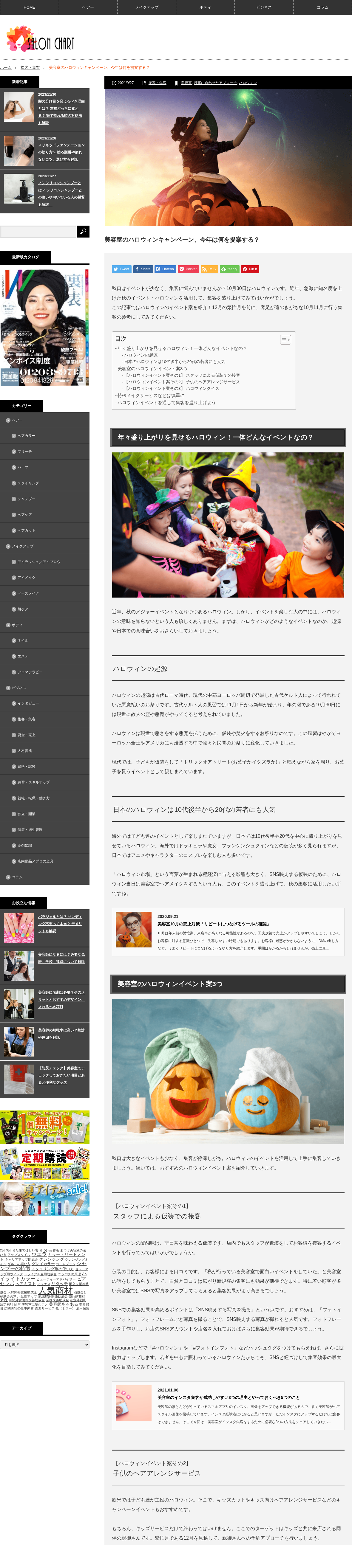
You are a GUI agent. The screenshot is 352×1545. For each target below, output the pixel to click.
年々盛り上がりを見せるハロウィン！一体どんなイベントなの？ (182, 348)
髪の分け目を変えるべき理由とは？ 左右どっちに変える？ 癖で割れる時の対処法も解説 (61, 112)
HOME (29, 7)
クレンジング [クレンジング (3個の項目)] (51, 1259)
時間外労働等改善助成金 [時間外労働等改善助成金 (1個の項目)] (27, 1300)
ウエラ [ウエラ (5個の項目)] (39, 1254)
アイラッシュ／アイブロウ (39, 562)
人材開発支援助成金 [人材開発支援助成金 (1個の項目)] (22, 1292)
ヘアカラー (26, 436)
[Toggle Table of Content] (283, 340)
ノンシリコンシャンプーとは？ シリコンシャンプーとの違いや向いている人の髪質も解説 (61, 193)
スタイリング (28, 483)
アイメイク (26, 578)
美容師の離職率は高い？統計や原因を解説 (61, 1034)
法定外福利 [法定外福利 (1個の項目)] (78, 1300)
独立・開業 (26, 814)
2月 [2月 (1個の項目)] (2, 1250)
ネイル (23, 640)
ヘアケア (25, 515)
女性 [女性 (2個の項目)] (4, 1300)
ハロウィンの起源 (141, 355)
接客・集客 (30, 67)
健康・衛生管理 (30, 830)
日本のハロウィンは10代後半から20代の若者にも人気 (174, 361)
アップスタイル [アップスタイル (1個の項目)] (18, 1254)
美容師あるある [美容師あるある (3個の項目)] (63, 1304)
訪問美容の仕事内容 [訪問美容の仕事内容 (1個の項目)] (19, 1308)
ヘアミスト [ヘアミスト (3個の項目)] (25, 1283)
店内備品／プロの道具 (35, 861)
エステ (23, 656)
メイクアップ (146, 7)
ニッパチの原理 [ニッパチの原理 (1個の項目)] (69, 1274)
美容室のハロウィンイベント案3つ (152, 368)
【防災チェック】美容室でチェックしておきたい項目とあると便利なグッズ (61, 1075)
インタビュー (28, 703)
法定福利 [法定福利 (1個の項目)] (6, 1304)
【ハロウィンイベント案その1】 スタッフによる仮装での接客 (182, 375)
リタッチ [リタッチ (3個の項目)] (59, 1283)
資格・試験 (26, 766)
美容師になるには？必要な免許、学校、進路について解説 (61, 958)
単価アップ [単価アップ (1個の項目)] (29, 1296)
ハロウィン (248, 82)
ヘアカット (26, 530)
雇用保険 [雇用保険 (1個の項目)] (82, 1308)
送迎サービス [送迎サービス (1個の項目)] (45, 1308)
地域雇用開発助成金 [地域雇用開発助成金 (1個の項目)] (53, 1296)
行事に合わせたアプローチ (215, 82)
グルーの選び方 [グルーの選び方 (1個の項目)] (18, 1264)
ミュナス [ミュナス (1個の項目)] (43, 1284)
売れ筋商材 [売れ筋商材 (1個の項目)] (77, 1296)
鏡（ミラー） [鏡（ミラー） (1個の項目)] (65, 1308)
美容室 (186, 82)
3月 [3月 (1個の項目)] (8, 1250)
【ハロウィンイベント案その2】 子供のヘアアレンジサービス (182, 382)
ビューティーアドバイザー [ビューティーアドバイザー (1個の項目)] (56, 1279)
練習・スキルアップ (34, 782)
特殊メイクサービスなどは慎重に (151, 395)
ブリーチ (25, 451)
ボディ (205, 7)
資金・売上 (26, 735)
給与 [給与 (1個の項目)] (17, 1304)
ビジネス (264, 7)
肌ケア (23, 609)
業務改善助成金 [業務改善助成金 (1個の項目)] (57, 1300)
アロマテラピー (30, 672)
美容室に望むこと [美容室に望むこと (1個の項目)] (35, 1304)
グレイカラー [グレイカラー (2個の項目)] (43, 1264)
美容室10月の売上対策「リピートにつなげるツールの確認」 (214, 924)
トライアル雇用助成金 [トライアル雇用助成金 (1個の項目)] (40, 1274)
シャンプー (26, 499)
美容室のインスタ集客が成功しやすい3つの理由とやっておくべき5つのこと (229, 1397)
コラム (322, 7)
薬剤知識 (25, 845)
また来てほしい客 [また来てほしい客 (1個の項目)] (25, 1250)
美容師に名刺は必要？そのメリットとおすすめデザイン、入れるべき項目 (61, 999)
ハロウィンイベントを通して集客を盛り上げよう (167, 402)
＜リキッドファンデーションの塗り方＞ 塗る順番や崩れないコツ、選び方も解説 (61, 152)
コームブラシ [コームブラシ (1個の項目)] (65, 1264)
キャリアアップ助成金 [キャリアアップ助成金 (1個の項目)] (21, 1259)
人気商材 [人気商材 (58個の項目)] (55, 1290)
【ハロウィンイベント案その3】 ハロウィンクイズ (171, 388)
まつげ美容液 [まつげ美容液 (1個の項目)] (49, 1250)
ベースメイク (28, 593)
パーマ (23, 467)
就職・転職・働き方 (34, 798)
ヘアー (88, 7)
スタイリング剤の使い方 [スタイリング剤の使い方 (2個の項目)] (52, 1268)
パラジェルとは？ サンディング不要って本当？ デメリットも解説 (60, 924)
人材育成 (25, 751)
